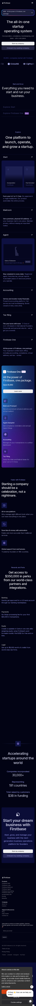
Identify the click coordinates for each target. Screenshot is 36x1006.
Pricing (4, 896)
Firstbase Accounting (8, 891)
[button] (32, 3)
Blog (3, 911)
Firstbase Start (6, 883)
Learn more (18, 391)
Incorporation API (7, 894)
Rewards (4, 898)
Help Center (5, 913)
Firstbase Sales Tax (7, 892)
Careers (4, 906)
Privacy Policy (6, 951)
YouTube (22, 954)
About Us (4, 904)
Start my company (18, 43)
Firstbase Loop (6, 885)
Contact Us (5, 915)
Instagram (16, 954)
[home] (6, 3)
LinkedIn (9, 954)
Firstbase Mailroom (7, 887)
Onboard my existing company (18, 48)
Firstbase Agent (6, 889)
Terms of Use (6, 948)
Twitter (4, 954)
